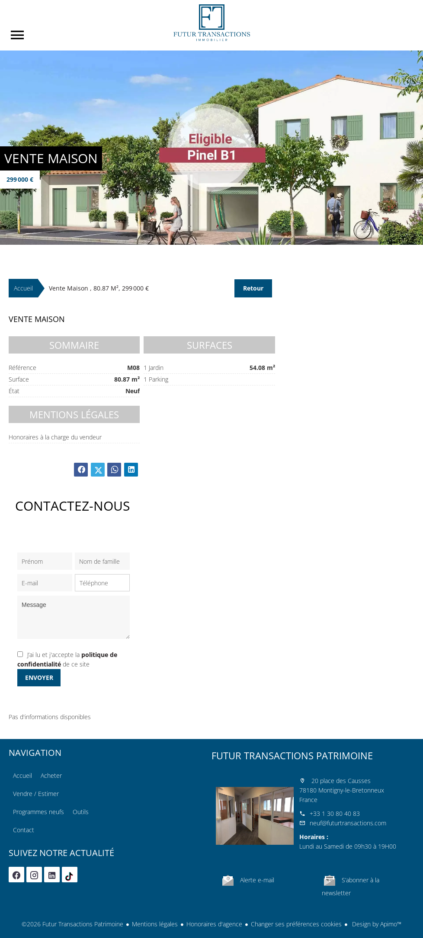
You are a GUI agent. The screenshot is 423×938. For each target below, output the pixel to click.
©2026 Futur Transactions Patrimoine (72, 924)
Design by (375, 924)
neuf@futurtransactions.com (348, 823)
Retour (253, 288)
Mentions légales (155, 924)
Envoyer (39, 677)
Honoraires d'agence (214, 924)
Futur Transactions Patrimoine (292, 755)
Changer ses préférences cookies (296, 924)
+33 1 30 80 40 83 (335, 813)
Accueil (211, 22)
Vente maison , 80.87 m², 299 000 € (99, 288)
